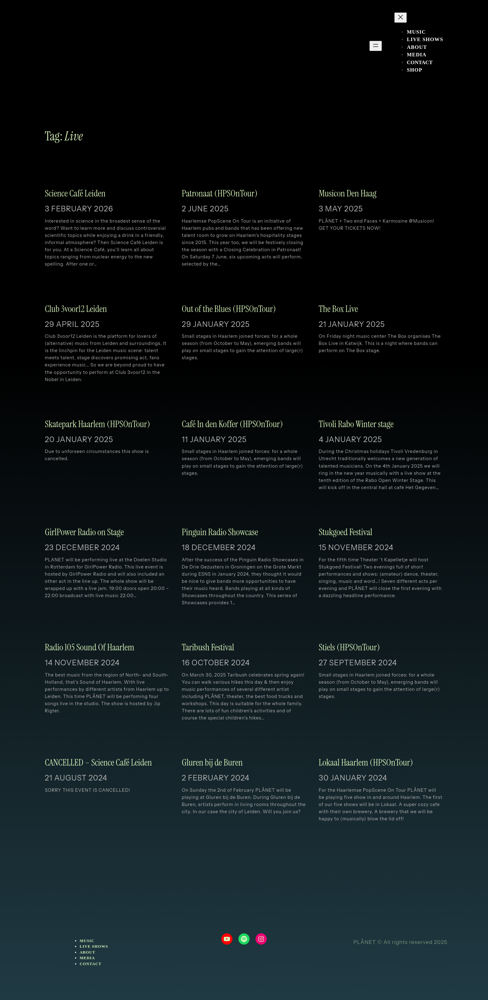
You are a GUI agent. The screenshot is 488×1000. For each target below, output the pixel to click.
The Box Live (338, 309)
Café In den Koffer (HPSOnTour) (232, 424)
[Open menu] (375, 46)
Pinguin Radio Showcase (220, 532)
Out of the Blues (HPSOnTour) (229, 309)
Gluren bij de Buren (212, 762)
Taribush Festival (208, 647)
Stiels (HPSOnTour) (349, 647)
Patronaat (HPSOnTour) (219, 193)
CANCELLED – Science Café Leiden (98, 762)
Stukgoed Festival (345, 532)
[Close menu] (400, 17)
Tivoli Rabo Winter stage (356, 424)
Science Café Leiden (75, 193)
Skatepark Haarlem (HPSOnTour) (97, 424)
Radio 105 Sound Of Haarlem (89, 647)
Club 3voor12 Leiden (76, 309)
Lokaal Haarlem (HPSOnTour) (366, 762)
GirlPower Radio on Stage (84, 532)
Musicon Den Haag (348, 193)
